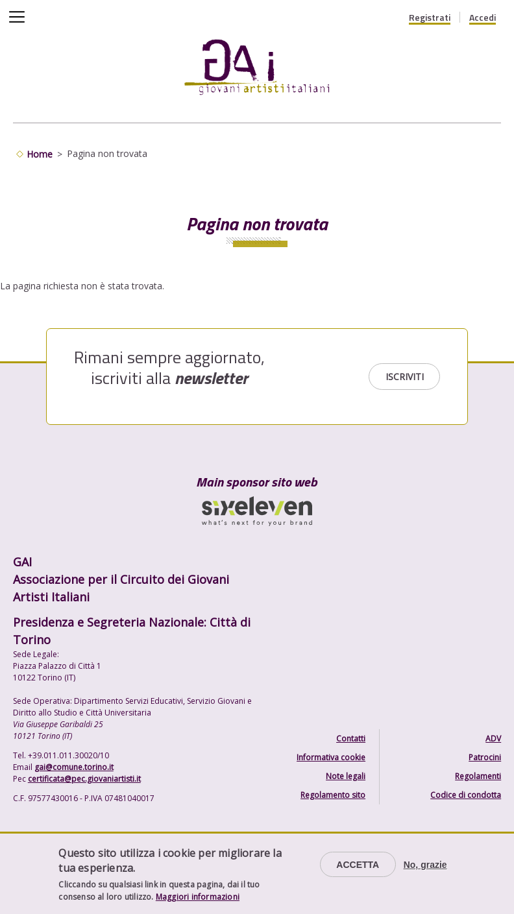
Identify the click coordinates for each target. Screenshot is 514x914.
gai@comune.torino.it (74, 767)
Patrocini (485, 757)
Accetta (357, 865)
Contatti (350, 738)
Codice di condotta (465, 795)
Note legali (345, 776)
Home (40, 154)
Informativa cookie (331, 757)
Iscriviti (405, 376)
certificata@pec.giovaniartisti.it (84, 778)
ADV (493, 738)
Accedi (482, 17)
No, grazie (425, 865)
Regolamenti (478, 776)
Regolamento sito (332, 795)
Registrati (429, 17)
